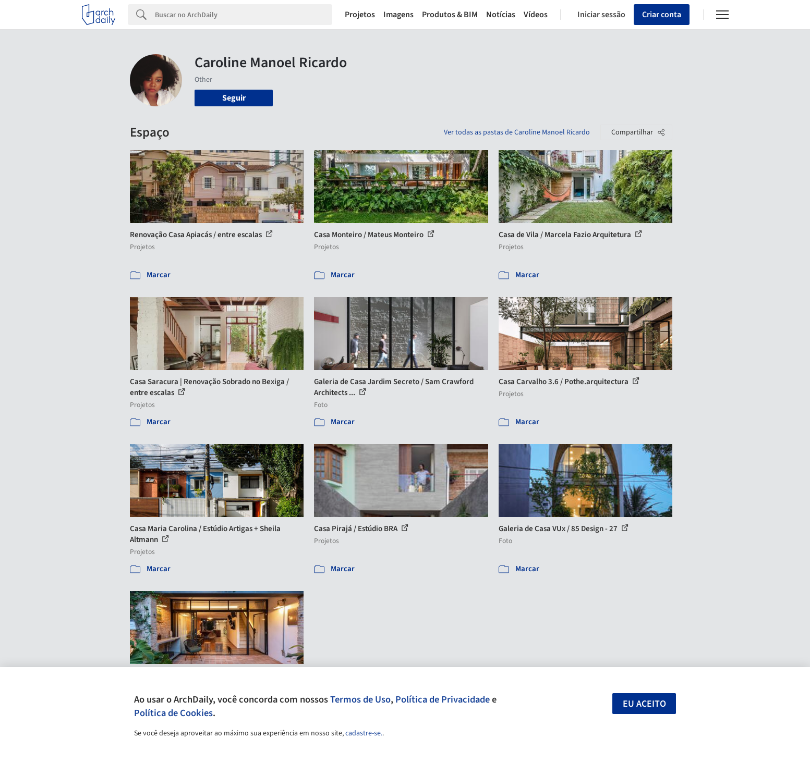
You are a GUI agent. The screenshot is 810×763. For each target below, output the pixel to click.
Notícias (500, 14)
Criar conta (661, 14)
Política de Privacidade (442, 699)
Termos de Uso (360, 699)
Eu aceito (644, 703)
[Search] (244, 14)
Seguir (234, 98)
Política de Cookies (173, 713)
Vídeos (536, 14)
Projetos (360, 14)
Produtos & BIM (450, 14)
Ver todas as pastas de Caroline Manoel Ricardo (517, 132)
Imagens (398, 14)
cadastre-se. (363, 733)
